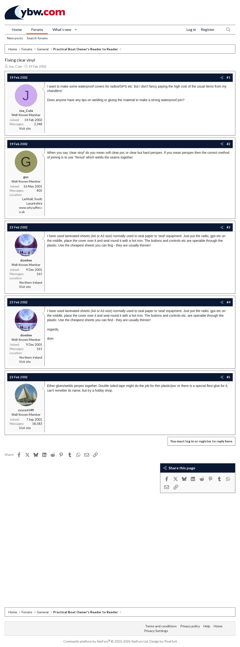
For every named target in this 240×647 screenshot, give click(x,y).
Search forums (37, 38)
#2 (228, 144)
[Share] (222, 77)
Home (17, 29)
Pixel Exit (171, 641)
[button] (76, 29)
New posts (15, 38)
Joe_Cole (15, 66)
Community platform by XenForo (106, 641)
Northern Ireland (30, 282)
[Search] (228, 29)
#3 (228, 227)
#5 (228, 377)
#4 (228, 302)
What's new (61, 29)
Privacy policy (190, 626)
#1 (228, 77)
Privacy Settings (156, 631)
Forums (37, 29)
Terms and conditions (161, 626)
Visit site (25, 128)
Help (206, 626)
